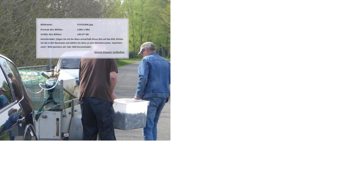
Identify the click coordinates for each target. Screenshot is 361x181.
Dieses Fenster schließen (110, 52)
